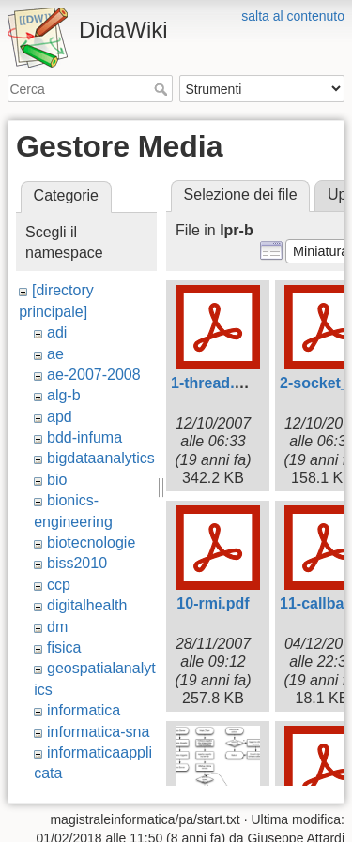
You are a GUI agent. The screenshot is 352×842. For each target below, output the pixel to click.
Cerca (163, 89)
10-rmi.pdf (212, 603)
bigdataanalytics (101, 458)
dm (57, 627)
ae (55, 354)
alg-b (64, 395)
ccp (58, 585)
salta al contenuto (292, 15)
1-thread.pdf (214, 383)
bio (57, 480)
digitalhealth (87, 605)
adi (57, 332)
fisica (64, 647)
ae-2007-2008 (94, 375)
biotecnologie (91, 542)
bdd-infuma (84, 437)
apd (59, 417)
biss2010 (77, 563)
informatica (83, 710)
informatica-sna (98, 732)
